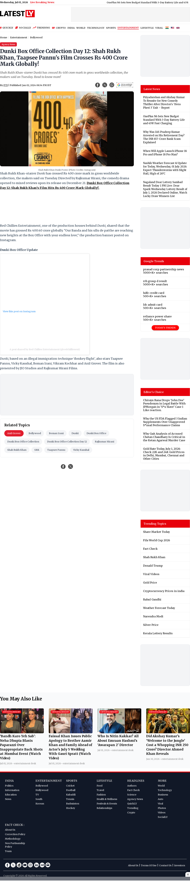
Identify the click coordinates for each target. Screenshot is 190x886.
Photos (162, 808)
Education (11, 794)
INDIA (71, 27)
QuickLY (132, 803)
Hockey (70, 808)
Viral (160, 803)
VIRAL (159, 27)
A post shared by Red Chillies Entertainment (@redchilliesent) (45, 349)
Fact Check (133, 790)
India (9, 780)
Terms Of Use (148, 865)
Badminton (72, 803)
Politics (9, 785)
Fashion (101, 794)
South (39, 799)
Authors (131, 785)
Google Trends (154, 261)
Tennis (70, 799)
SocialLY (163, 817)
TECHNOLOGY (95, 27)
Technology (165, 790)
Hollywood (42, 790)
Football (70, 790)
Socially (23, 27)
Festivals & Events (107, 803)
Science (131, 794)
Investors (179, 865)
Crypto (59, 27)
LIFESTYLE (147, 27)
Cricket (70, 785)
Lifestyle (104, 780)
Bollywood (35, 433)
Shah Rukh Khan (16, 449)
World (161, 785)
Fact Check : (14, 824)
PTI (5, 85)
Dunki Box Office (96, 433)
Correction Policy (15, 834)
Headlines (135, 780)
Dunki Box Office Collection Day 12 (67, 441)
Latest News (152, 89)
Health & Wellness (107, 799)
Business (163, 794)
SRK (36, 449)
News (8, 799)
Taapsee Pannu (56, 449)
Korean (40, 803)
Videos (161, 812)
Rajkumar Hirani (104, 441)
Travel (100, 790)
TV (37, 794)
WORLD (80, 27)
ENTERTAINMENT (128, 27)
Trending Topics (155, 523)
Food (99, 785)
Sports (71, 780)
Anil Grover (14, 433)
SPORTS (111, 27)
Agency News (135, 799)
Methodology (12, 838)
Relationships (104, 808)
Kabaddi (71, 794)
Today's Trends (165, 327)
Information (12, 790)
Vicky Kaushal (81, 449)
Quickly (6, 27)
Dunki (75, 433)
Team (8, 851)
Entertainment (49, 780)
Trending (41, 27)
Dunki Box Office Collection (23, 441)
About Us (10, 829)
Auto (160, 799)
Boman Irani (56, 433)
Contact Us (165, 865)
